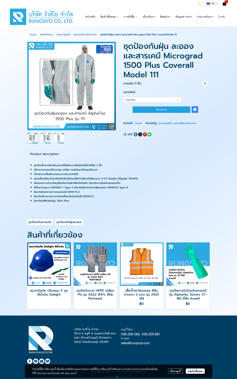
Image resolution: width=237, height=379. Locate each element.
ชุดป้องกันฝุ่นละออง (69, 222)
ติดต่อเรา (161, 109)
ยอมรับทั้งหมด (195, 371)
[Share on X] (140, 134)
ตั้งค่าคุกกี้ (175, 371)
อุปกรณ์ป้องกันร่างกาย (85, 34)
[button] (199, 3)
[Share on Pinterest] (145, 134)
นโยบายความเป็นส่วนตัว (48, 372)
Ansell (138, 123)
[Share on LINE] (149, 134)
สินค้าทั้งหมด (46, 34)
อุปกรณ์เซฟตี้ (63, 34)
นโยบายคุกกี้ (71, 372)
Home (33, 34)
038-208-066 (130, 334)
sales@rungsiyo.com (135, 343)
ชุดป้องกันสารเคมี (39, 222)
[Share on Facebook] (136, 134)
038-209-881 (151, 334)
